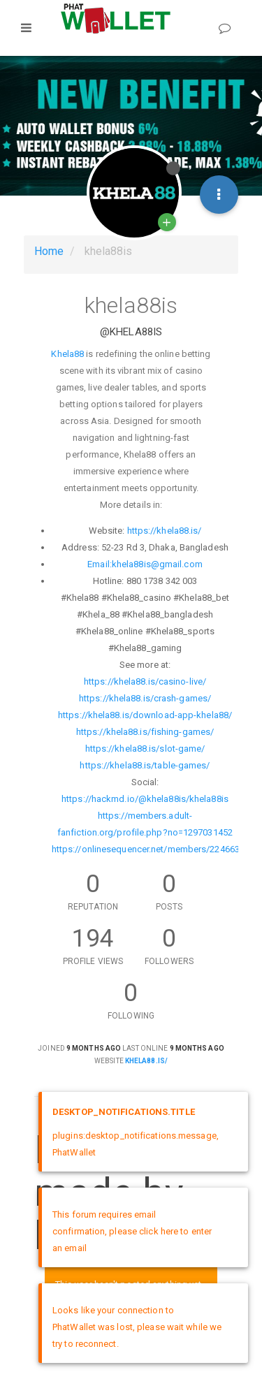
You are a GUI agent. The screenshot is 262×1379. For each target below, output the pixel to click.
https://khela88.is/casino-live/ (145, 681)
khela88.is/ (146, 1061)
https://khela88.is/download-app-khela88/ (145, 715)
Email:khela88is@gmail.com (145, 564)
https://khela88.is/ (164, 530)
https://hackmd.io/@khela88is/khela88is (144, 799)
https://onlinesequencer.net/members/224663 (146, 849)
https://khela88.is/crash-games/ (145, 698)
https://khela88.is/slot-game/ (145, 748)
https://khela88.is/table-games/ (145, 765)
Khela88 (67, 354)
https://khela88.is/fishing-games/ (145, 732)
